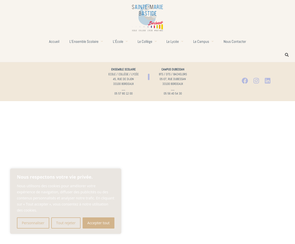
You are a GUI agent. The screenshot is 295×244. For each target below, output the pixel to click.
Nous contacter (235, 41)
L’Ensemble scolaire (86, 41)
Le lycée (175, 41)
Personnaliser (33, 222)
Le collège (147, 41)
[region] (65, 201)
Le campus (203, 41)
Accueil (54, 41)
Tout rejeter (66, 222)
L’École (120, 41)
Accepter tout (98, 222)
